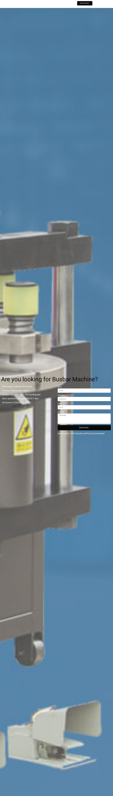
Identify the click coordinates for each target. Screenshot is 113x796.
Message (61, 412)
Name (60, 387)
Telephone (61, 395)
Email (60, 404)
